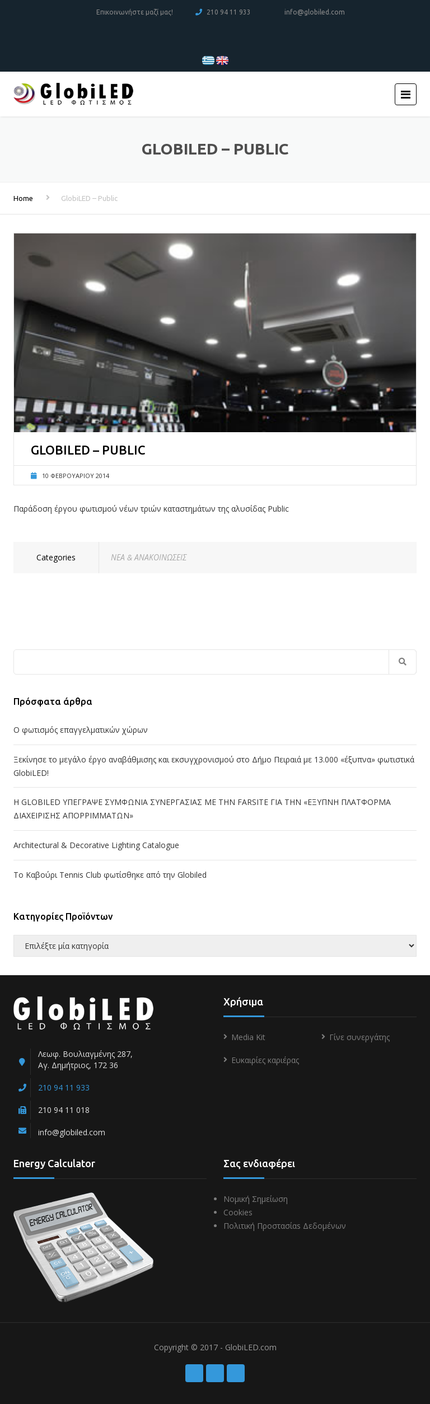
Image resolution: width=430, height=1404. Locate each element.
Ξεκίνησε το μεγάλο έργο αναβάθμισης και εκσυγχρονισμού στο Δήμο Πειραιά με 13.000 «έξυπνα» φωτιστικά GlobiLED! (213, 766)
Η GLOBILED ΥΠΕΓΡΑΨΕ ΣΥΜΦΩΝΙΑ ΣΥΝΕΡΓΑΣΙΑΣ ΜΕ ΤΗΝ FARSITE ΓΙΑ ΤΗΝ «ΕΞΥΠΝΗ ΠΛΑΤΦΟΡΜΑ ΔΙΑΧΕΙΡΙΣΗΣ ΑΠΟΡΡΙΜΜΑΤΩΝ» (202, 809)
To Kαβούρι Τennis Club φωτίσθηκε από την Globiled (110, 874)
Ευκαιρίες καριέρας (265, 1060)
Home (23, 198)
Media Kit (248, 1037)
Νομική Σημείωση (255, 1199)
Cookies (238, 1212)
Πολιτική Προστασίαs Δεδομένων (284, 1225)
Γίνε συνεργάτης (359, 1037)
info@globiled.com (314, 12)
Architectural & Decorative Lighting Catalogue (96, 845)
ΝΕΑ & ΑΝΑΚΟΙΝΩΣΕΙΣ (148, 557)
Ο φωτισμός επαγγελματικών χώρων (80, 729)
